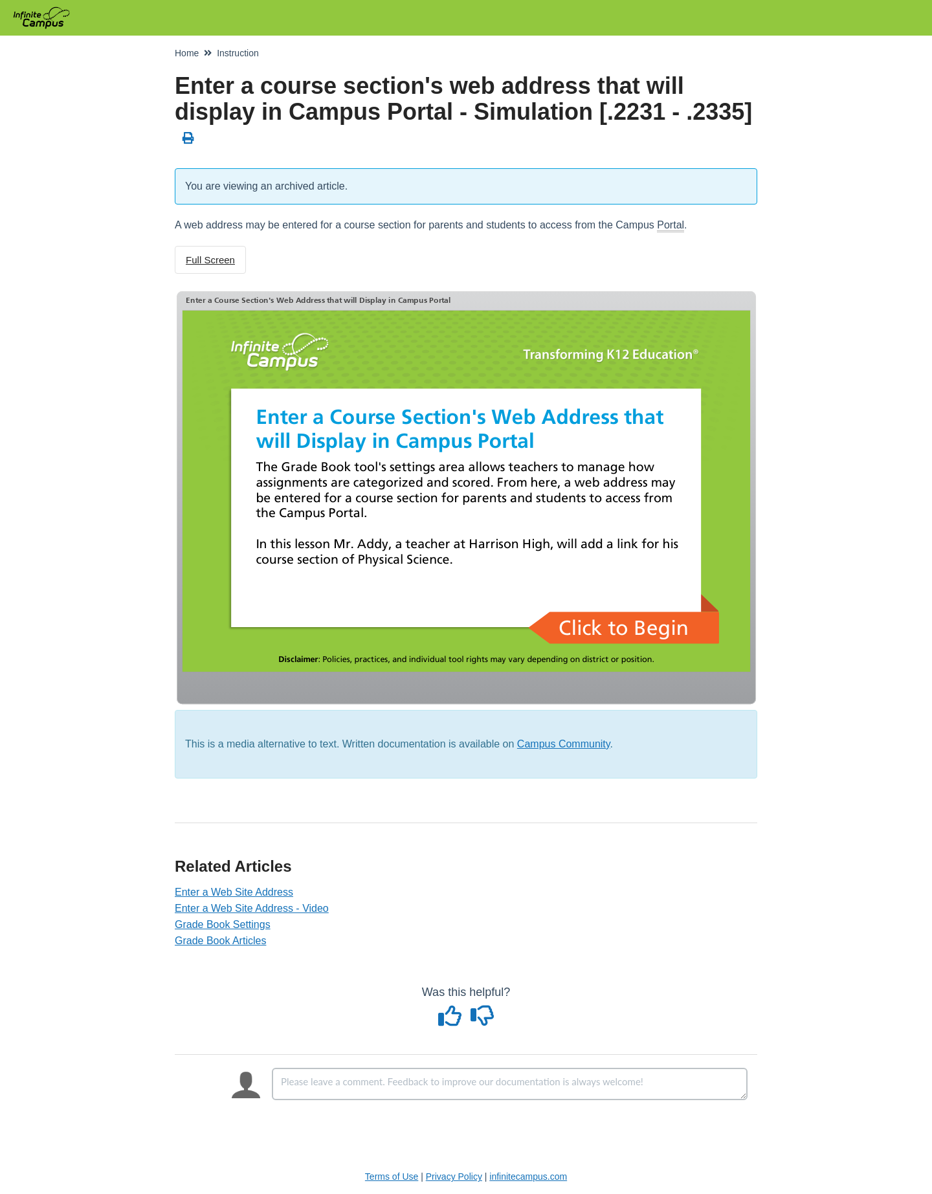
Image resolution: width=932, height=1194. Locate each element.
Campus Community (563, 743)
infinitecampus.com (528, 1176)
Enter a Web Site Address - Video (252, 908)
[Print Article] (188, 138)
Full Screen (210, 259)
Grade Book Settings (223, 924)
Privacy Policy (454, 1176)
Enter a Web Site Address (234, 892)
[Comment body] (510, 1084)
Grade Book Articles (220, 940)
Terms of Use (391, 1176)
